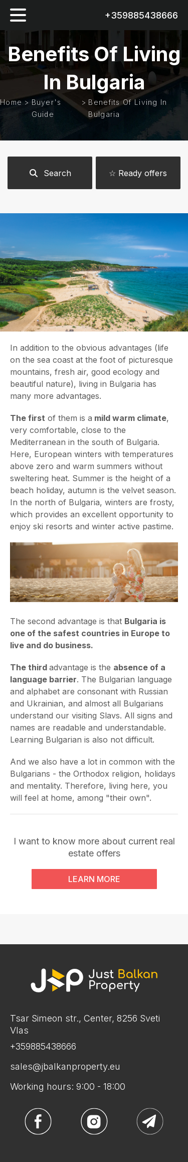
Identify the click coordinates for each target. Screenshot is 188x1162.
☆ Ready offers (138, 173)
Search (50, 173)
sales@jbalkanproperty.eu (65, 1066)
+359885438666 (141, 15)
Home (11, 102)
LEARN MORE (94, 879)
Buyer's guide (47, 108)
